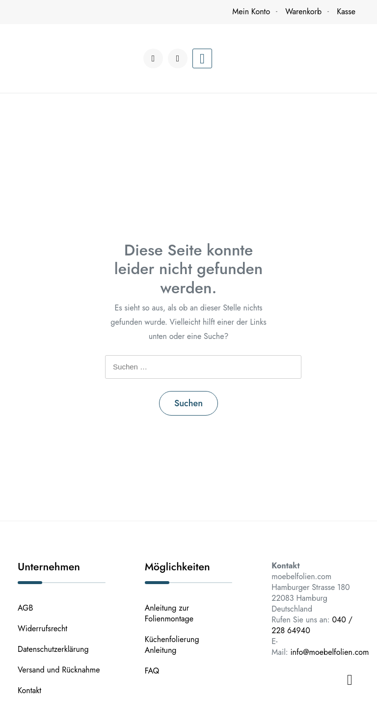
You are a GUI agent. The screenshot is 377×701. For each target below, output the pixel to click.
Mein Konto (251, 11)
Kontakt (29, 690)
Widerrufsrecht (42, 628)
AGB (25, 608)
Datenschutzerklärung (53, 649)
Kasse (346, 11)
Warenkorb (303, 11)
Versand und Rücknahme (59, 669)
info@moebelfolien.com (329, 652)
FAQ (152, 670)
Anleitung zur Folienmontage (169, 613)
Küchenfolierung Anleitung (172, 645)
